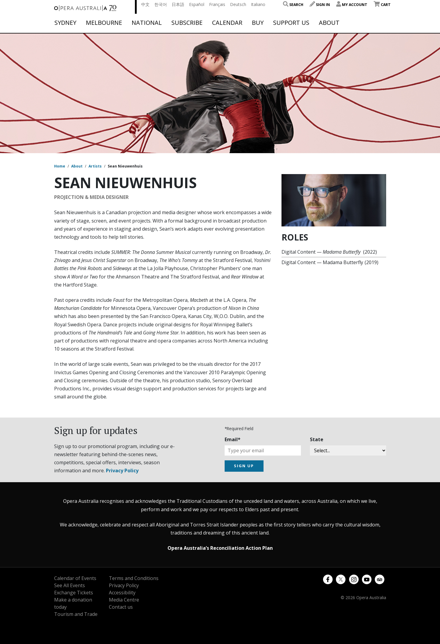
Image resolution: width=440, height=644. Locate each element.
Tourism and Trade (76, 614)
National (147, 23)
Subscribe (187, 23)
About (329, 23)
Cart (382, 4)
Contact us (121, 607)
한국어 (160, 4)
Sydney (65, 23)
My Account (351, 4)
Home (59, 166)
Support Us (291, 23)
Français (217, 4)
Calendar (227, 23)
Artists (95, 166)
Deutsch (238, 4)
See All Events (69, 585)
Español (196, 4)
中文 (145, 4)
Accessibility (122, 592)
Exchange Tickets (73, 592)
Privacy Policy (122, 470)
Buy (258, 23)
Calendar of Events (75, 578)
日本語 (178, 4)
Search (293, 4)
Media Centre (124, 599)
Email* (232, 439)
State (316, 439)
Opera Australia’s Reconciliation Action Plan (220, 548)
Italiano (258, 4)
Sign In (320, 4)
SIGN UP (244, 465)
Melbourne (104, 23)
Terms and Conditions (134, 578)
